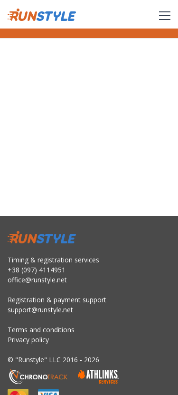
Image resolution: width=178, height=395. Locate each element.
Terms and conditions (41, 329)
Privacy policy (28, 339)
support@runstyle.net (40, 309)
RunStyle (42, 15)
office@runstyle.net (37, 279)
